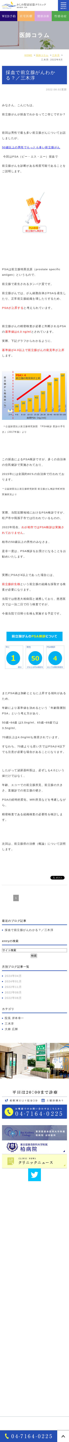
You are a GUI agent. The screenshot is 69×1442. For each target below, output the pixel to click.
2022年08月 (13, 992)
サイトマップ (14, 1323)
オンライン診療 (15, 1379)
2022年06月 (13, 997)
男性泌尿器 (12, 1354)
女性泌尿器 (12, 1360)
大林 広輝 (11, 1029)
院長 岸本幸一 (14, 1018)
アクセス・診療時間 (18, 1304)
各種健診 (11, 1398)
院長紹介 (11, 1310)
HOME (9, 1291)
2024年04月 (13, 975)
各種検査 (11, 1392)
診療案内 (11, 1347)
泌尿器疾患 (12, 1366)
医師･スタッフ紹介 (17, 1316)
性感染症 (11, 1404)
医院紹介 (11, 1297)
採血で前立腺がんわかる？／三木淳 (29, 929)
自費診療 (11, 1385)
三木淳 (9, 1023)
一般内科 (11, 1373)
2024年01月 (13, 981)
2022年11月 (13, 986)
